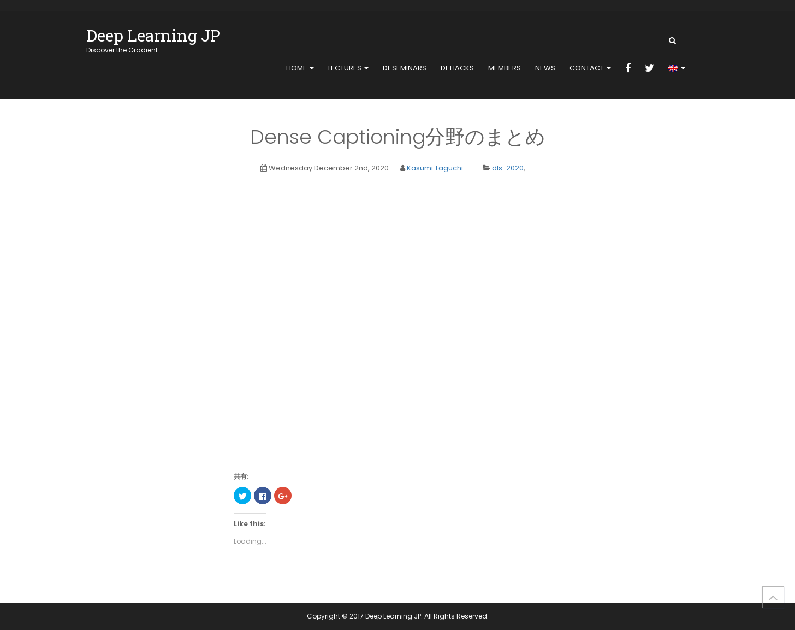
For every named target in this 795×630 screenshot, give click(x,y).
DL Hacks (457, 68)
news (545, 68)
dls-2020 (508, 168)
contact (590, 68)
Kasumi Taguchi (435, 168)
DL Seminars (404, 68)
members (504, 68)
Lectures (348, 68)
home (300, 68)
